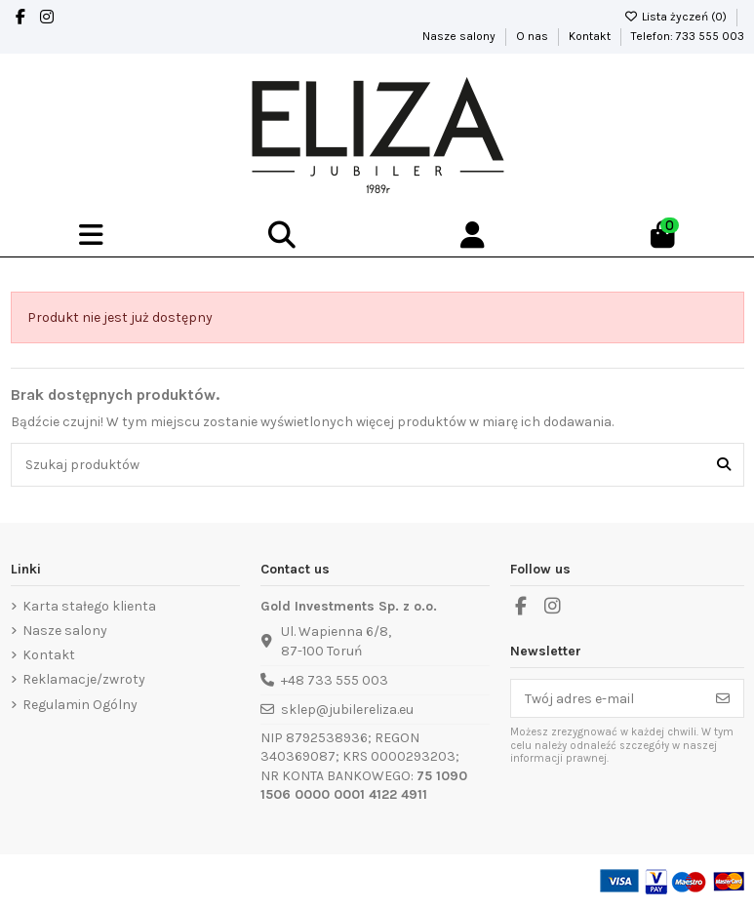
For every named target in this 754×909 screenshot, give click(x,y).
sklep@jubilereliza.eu (347, 709)
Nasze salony (460, 36)
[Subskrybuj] (722, 698)
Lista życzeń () (677, 16)
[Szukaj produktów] (723, 465)
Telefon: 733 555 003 (687, 36)
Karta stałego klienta (89, 606)
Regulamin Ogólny (80, 704)
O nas (533, 36)
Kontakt (591, 36)
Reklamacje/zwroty (83, 679)
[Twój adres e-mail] (607, 698)
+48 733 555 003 (334, 680)
